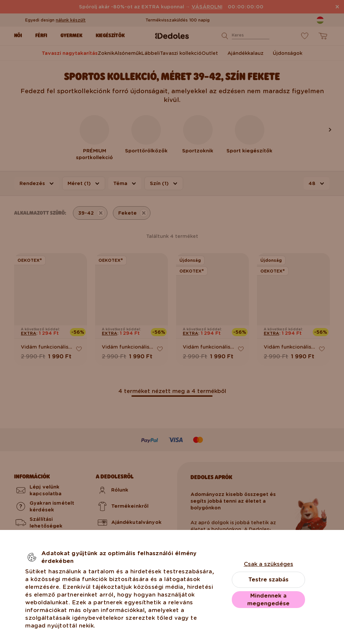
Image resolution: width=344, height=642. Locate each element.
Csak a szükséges (268, 564)
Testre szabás (268, 579)
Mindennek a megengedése (268, 600)
